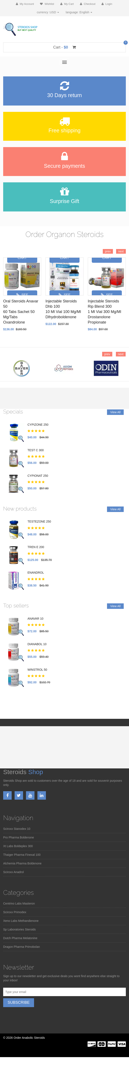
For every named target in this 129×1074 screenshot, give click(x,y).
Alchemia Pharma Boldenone (22, 863)
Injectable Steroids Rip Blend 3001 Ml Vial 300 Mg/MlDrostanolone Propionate (104, 311)
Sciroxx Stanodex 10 (16, 828)
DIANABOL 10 (37, 644)
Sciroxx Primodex (14, 912)
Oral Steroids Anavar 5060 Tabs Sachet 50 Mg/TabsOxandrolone (20, 311)
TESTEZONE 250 (39, 521)
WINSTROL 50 (37, 669)
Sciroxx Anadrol (13, 872)
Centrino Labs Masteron (19, 903)
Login (107, 3)
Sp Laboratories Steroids (19, 929)
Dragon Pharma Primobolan (21, 946)
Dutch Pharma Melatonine (20, 938)
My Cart (67, 3)
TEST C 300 (35, 450)
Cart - (64, 47)
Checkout (88, 3)
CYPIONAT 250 (37, 475)
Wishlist (47, 3)
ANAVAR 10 (35, 618)
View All (115, 412)
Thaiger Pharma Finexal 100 (22, 854)
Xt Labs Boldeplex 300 (18, 846)
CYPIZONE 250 (37, 424)
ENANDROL (35, 572)
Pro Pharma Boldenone (18, 837)
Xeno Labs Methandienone (20, 920)
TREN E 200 (35, 547)
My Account (25, 3)
